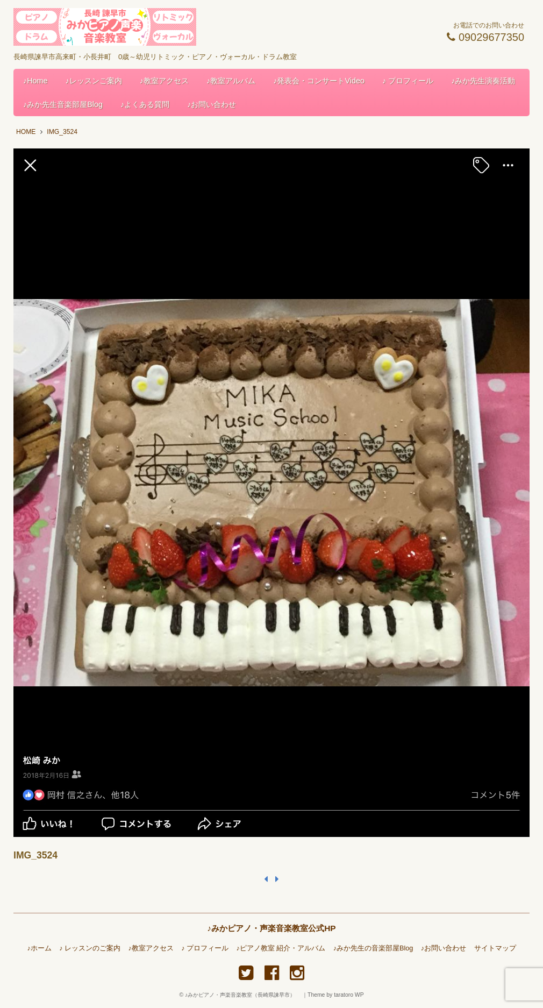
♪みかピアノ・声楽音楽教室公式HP (271, 928)
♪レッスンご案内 (94, 80)
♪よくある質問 (144, 104)
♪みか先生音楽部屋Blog (63, 104)
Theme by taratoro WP (336, 995)
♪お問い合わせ (211, 104)
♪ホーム (39, 948)
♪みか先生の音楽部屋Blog (373, 948)
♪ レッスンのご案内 (89, 948)
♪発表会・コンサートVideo (319, 80)
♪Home (35, 80)
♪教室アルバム (230, 80)
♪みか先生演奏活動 (483, 80)
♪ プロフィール (407, 80)
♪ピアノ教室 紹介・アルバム (281, 948)
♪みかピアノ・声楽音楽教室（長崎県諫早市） (243, 995)
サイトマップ (495, 948)
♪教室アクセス (164, 80)
